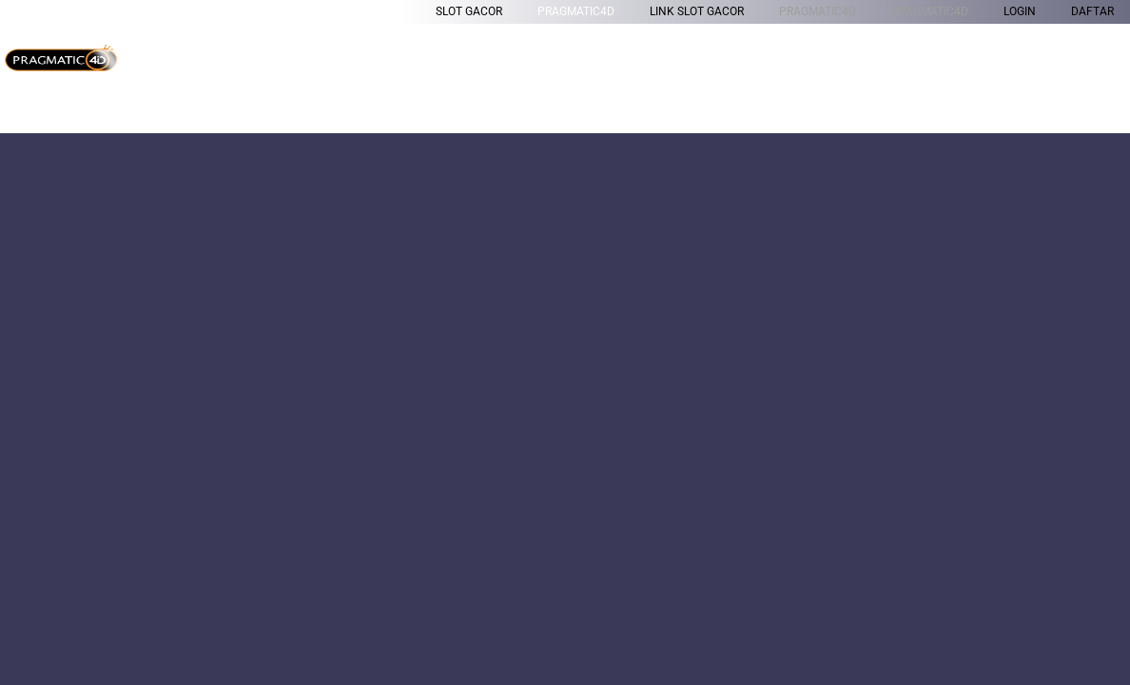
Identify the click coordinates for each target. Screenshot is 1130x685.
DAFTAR (1092, 11)
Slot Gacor (469, 11)
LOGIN (1019, 11)
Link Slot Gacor (697, 11)
